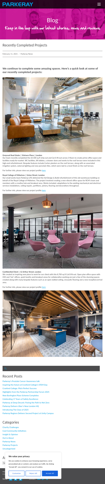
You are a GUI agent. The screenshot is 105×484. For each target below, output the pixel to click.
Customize (16, 473)
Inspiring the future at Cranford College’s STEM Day (25, 384)
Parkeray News (27, 54)
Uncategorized (9, 448)
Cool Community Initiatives (14, 431)
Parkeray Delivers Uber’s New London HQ (21, 406)
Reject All (33, 473)
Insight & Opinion (10, 434)
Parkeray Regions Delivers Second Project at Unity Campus (28, 413)
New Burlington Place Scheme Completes (21, 395)
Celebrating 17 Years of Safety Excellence (20, 399)
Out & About (8, 438)
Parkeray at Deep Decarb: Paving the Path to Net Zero (26, 402)
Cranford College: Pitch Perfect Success (20, 388)
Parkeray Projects (10, 445)
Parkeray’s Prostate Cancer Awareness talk (21, 381)
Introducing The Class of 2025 (15, 409)
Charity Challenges (11, 427)
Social (5, 479)
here (44, 170)
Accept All (50, 473)
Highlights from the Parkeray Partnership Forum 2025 (26, 392)
